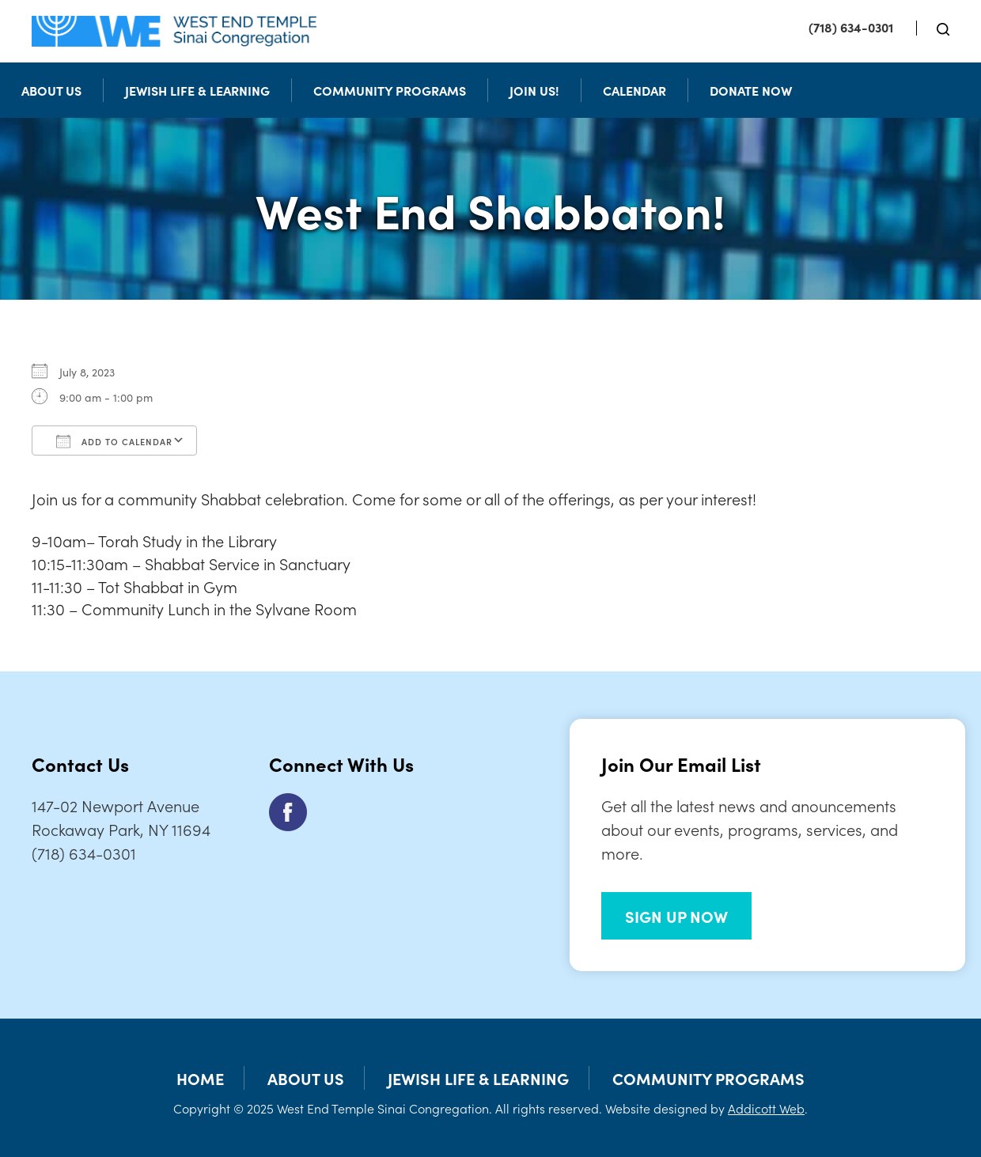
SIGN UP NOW (676, 916)
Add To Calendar (114, 441)
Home (200, 1078)
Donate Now (751, 90)
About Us (51, 90)
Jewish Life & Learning (197, 90)
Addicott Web (766, 1108)
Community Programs (389, 90)
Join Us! (534, 90)
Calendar (634, 90)
